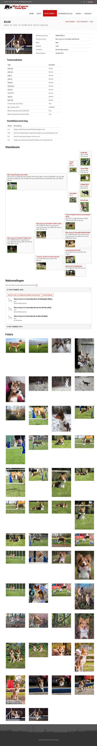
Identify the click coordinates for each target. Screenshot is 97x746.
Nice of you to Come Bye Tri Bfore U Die (48, 223)
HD (8, 107)
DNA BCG (10, 68)
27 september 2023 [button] (15, 290)
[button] (36, 285)
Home (31, 13)
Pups (39, 13)
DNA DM (10, 82)
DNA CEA (10, 72)
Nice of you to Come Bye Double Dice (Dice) (24, 295)
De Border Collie (65, 13)
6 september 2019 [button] (14, 327)
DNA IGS (10, 89)
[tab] (48, 290)
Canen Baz (84, 152)
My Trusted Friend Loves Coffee (17, 174)
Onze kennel (49, 13)
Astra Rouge (84, 200)
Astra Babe (73, 193)
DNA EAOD (11, 86)
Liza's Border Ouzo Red (73, 250)
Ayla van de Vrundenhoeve (74, 266)
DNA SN (10, 96)
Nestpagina (47, 295)
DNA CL (10, 75)
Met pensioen (82, 21)
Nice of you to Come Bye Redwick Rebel (78, 232)
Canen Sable (84, 168)
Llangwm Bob (84, 184)
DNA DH (10, 79)
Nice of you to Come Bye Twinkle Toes (19, 238)
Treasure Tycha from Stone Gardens (47, 256)
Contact (88, 13)
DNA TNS (10, 100)
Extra (79, 13)
